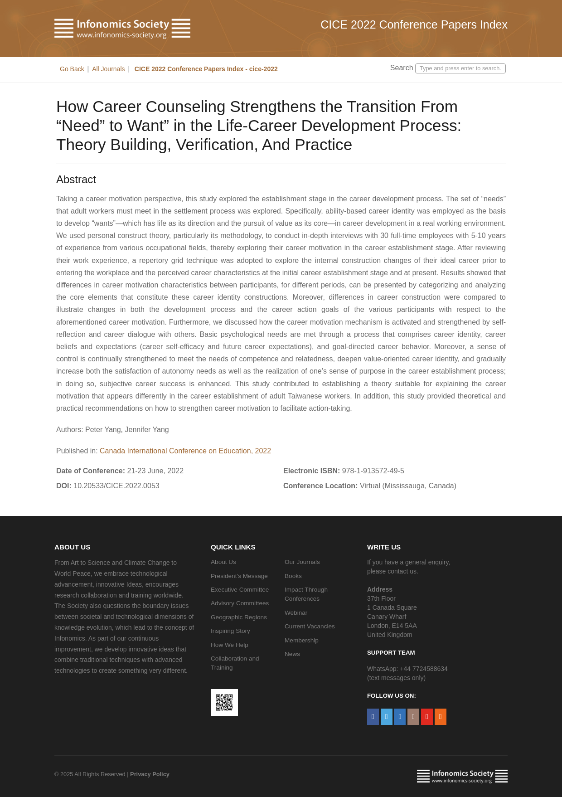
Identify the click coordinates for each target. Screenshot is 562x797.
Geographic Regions (239, 617)
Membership (302, 640)
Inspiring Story (230, 630)
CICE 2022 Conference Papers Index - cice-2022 (205, 69)
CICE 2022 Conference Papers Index (414, 24)
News (292, 654)
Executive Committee (240, 589)
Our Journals (302, 562)
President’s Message (239, 576)
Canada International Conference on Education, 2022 (185, 451)
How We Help (229, 644)
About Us (223, 562)
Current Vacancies (310, 626)
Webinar (296, 612)
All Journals (108, 69)
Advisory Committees (240, 603)
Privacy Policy (150, 774)
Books (293, 576)
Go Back (72, 69)
